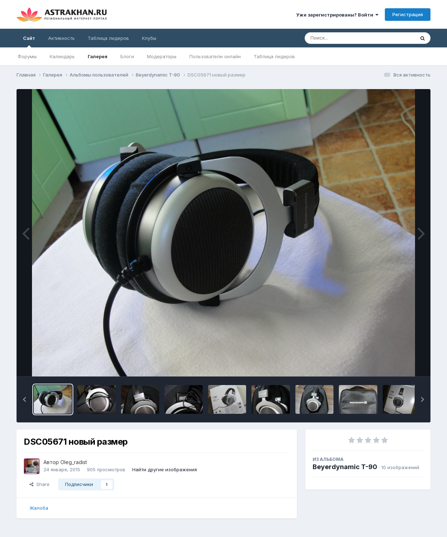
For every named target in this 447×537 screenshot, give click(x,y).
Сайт (29, 41)
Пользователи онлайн (215, 56)
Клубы (149, 38)
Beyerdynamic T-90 (345, 467)
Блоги (127, 56)
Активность (61, 38)
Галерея (97, 56)
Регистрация (407, 14)
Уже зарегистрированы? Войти (337, 15)
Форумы (27, 56)
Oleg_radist (73, 462)
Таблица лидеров (274, 56)
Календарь (62, 56)
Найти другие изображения (164, 469)
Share (39, 484)
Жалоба (38, 508)
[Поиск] (346, 38)
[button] (24, 399)
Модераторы (161, 56)
